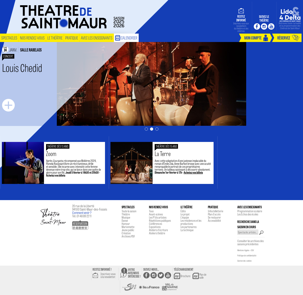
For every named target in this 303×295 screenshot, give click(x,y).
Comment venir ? (82, 212)
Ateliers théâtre (157, 233)
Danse (125, 220)
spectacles (9, 38)
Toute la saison (129, 211)
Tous (151, 211)
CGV (252, 250)
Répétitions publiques (160, 220)
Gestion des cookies (244, 260)
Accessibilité (214, 220)
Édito (183, 211)
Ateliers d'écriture (158, 230)
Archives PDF (128, 236)
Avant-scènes (156, 214)
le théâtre (54, 38)
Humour (126, 224)
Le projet (185, 214)
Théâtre (126, 214)
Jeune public (128, 230)
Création (126, 233)
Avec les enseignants (96, 38)
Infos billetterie (215, 211)
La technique (187, 230)
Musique (126, 217)
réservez (283, 38)
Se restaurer (214, 217)
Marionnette (128, 227)
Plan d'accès (214, 214)
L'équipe (185, 217)
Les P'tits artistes (157, 217)
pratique (71, 38)
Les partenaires (189, 227)
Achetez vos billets (58, 175)
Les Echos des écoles (247, 214)
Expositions (155, 227)
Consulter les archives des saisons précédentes (250, 242)
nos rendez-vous (32, 38)
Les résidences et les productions (191, 222)
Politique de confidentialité (246, 255)
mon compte (253, 38)
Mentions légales (243, 250)
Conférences (155, 224)
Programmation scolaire (249, 211)
